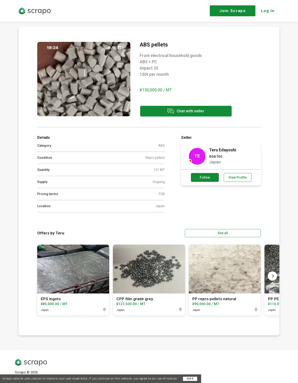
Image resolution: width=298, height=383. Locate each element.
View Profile (238, 177)
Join (232, 10)
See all (247, 233)
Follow (205, 177)
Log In (268, 10)
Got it (190, 378)
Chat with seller (181, 111)
